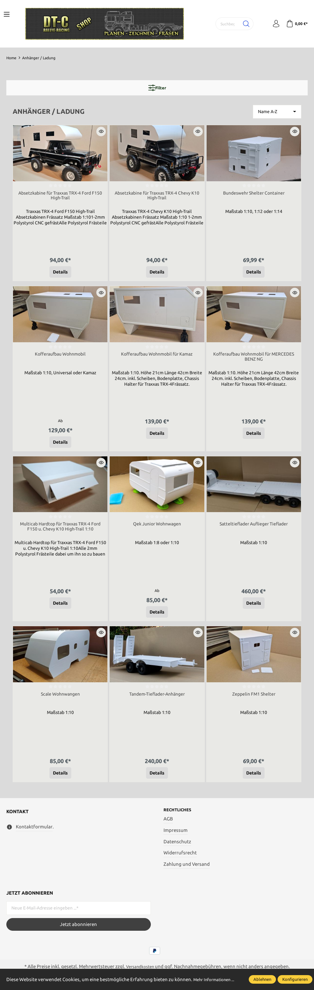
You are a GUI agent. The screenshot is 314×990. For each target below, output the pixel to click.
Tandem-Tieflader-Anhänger (157, 697)
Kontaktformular (34, 831)
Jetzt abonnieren (78, 929)
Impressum (175, 835)
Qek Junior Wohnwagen (157, 527)
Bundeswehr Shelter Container (253, 193)
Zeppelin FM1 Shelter (253, 697)
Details (60, 273)
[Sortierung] (277, 112)
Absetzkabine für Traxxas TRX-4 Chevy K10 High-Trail (156, 196)
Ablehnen (262, 976)
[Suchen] (242, 23)
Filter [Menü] (157, 87)
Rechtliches (179, 814)
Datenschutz (177, 846)
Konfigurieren (295, 976)
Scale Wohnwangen (60, 697)
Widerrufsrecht (180, 858)
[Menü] (6, 14)
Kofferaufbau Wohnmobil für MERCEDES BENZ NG (253, 358)
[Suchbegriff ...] (224, 23)
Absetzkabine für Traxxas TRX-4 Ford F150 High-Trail (60, 196)
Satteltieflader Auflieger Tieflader (253, 527)
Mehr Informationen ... (30, 980)
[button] (101, 131)
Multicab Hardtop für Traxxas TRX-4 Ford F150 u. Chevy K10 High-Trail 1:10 (60, 529)
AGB (168, 824)
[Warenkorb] (296, 24)
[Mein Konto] (273, 24)
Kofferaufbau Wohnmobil (60, 355)
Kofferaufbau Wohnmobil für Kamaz (157, 355)
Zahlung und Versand (186, 869)
